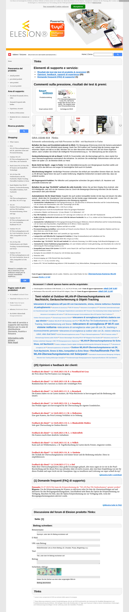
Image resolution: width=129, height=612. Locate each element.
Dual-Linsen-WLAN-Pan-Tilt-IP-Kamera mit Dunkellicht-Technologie (19, 168)
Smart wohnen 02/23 (46, 109)
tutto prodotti (14, 82)
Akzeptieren (78, 6)
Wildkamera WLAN (19, 299)
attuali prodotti (14, 76)
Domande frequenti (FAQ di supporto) (56, 77)
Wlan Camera (14, 142)
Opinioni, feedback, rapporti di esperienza (58, 74)
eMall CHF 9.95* (110, 288)
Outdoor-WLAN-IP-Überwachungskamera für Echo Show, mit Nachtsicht (19, 159)
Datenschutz (96, 3)
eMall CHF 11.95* (105, 291)
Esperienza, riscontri (16, 108)
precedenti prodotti (16, 79)
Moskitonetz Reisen (19, 309)
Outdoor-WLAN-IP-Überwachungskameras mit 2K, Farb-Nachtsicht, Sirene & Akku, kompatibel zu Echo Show (19, 257)
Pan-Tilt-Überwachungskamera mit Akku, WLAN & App (18, 198)
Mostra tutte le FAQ (113, 505)
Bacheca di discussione (17, 113)
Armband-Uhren (19, 294)
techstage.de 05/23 (66, 109)
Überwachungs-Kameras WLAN (102, 274)
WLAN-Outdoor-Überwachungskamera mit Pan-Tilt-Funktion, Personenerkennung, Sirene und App (20, 209)
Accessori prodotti (15, 86)
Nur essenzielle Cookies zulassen (56, 6)
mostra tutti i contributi (112, 475)
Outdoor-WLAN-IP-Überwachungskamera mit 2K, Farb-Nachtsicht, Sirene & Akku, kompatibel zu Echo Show (19, 233)
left (34, 125)
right (120, 125)
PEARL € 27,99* (44, 277)
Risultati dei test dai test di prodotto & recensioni (61, 72)
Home (84, 54)
